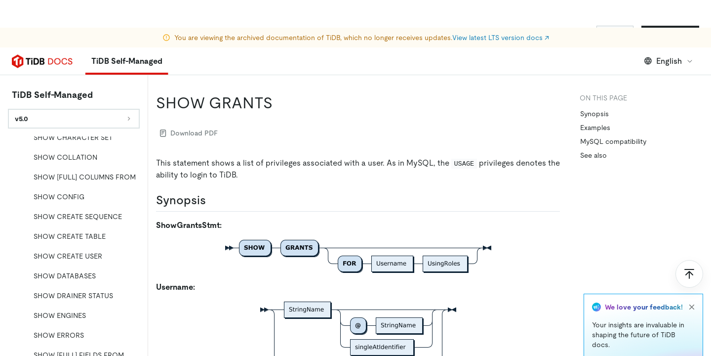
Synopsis (594, 114)
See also (593, 155)
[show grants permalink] (280, 103)
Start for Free (670, 34)
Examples (595, 128)
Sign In (615, 34)
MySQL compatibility (613, 141)
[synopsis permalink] (214, 200)
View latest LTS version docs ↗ (500, 10)
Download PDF (189, 133)
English (669, 61)
